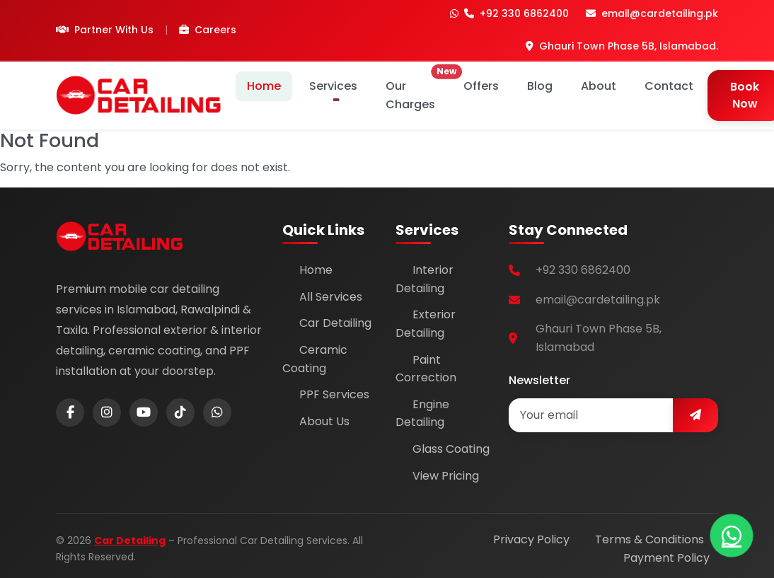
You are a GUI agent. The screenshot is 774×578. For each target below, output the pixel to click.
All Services (330, 297)
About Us (324, 421)
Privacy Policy (531, 539)
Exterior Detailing (425, 323)
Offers (481, 86)
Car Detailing (335, 323)
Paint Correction (425, 369)
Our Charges (416, 91)
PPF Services (334, 394)
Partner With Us (105, 30)
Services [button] (333, 86)
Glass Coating (451, 449)
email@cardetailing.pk (652, 13)
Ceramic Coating (314, 359)
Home (264, 86)
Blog (540, 86)
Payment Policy (666, 558)
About (598, 86)
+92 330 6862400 (509, 13)
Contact (669, 86)
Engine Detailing (422, 413)
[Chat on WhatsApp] (731, 535)
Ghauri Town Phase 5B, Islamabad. (622, 46)
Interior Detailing (424, 279)
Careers (207, 30)
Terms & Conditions (649, 539)
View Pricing (445, 476)
